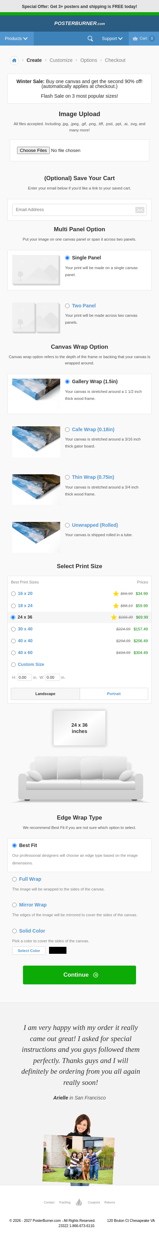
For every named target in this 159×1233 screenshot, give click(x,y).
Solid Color (32, 930)
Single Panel (86, 257)
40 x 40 (25, 640)
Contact (49, 1202)
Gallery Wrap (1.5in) (95, 381)
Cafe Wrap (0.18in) (93, 429)
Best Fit (28, 845)
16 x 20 (25, 593)
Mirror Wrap (33, 904)
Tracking (64, 1202)
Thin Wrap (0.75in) (93, 477)
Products (13, 38)
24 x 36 (25, 617)
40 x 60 (25, 652)
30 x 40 (25, 629)
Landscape (45, 694)
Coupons (94, 1202)
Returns (109, 1202)
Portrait (113, 694)
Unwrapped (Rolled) (95, 525)
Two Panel (84, 305)
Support (109, 38)
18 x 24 (25, 605)
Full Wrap (30, 879)
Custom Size (31, 664)
